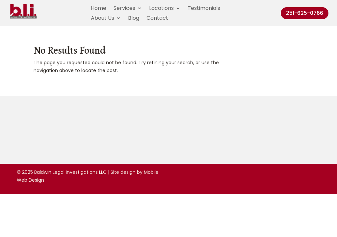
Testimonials (204, 9)
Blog (133, 19)
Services (124, 9)
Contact (157, 19)
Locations (161, 9)
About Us (102, 19)
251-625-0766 (304, 13)
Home (98, 9)
